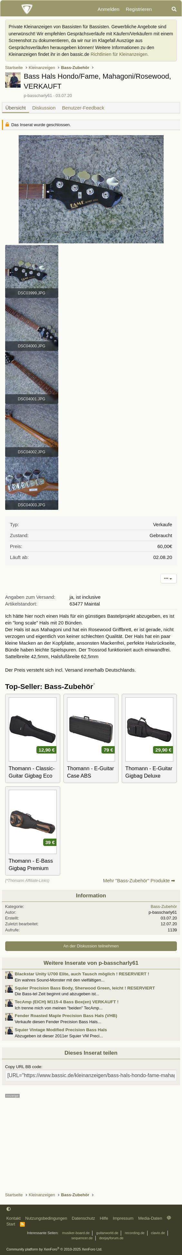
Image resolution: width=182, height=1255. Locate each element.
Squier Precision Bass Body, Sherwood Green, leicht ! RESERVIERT (85, 988)
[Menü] (9, 9)
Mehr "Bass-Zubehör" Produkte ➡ (139, 880)
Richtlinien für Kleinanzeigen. (120, 54)
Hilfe (104, 1218)
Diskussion (44, 107)
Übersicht (15, 107)
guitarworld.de (107, 1233)
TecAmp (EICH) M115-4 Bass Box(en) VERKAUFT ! (67, 1001)
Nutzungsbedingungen (46, 1218)
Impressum (123, 1218)
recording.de (135, 1233)
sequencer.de (82, 1238)
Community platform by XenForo (54, 1249)
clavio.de (158, 1233)
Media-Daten (150, 1218)
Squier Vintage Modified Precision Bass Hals (61, 1029)
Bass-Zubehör (164, 906)
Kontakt (13, 1218)
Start (10, 1224)
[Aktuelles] (161, 9)
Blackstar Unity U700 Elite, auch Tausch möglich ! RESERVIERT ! (82, 974)
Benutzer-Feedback (83, 107)
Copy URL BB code (23, 1066)
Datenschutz (83, 1218)
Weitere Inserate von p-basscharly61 (91, 963)
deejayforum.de (111, 1238)
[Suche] (174, 9)
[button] (8, 1209)
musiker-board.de (76, 1233)
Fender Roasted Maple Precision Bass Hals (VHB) (66, 1015)
